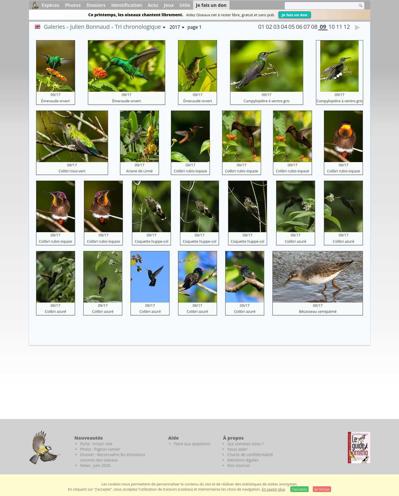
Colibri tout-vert (72, 171)
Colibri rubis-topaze (190, 171)
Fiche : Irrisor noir (96, 443)
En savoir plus (273, 489)
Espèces (50, 5)
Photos (73, 5)
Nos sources (238, 465)
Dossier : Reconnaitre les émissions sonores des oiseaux (112, 457)
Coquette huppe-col (151, 241)
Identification (126, 5)
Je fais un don (294, 14)
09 (323, 27)
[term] (317, 6)
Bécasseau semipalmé (317, 311)
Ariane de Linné (139, 171)
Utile (184, 5)
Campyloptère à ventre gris (267, 100)
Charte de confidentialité (250, 454)
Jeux (169, 5)
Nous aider (237, 449)
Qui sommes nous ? (245, 443)
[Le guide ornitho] (359, 447)
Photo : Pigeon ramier (100, 449)
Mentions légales (243, 460)
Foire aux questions (192, 443)
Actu (153, 5)
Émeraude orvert (55, 100)
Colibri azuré (295, 241)
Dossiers (96, 5)
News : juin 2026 (95, 465)
